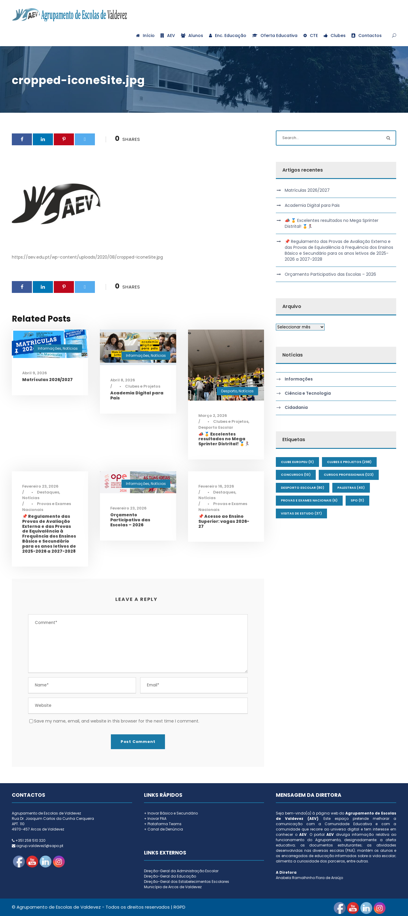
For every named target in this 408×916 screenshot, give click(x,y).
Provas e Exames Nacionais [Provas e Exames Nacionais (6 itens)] (309, 500)
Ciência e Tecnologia (308, 393)
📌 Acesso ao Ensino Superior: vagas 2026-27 (223, 521)
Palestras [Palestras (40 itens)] (351, 487)
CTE (310, 35)
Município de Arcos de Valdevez (173, 886)
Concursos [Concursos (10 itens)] (296, 474)
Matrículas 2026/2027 (47, 380)
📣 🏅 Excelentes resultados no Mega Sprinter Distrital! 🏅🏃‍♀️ (224, 439)
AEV (168, 35)
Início (145, 35)
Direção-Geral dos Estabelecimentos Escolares (186, 881)
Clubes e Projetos (142, 386)
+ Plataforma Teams (163, 823)
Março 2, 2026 (212, 415)
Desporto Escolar (215, 427)
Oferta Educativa (274, 35)
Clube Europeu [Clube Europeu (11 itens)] (297, 461)
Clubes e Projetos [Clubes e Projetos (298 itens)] (349, 461)
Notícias (70, 348)
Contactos (367, 35)
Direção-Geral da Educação (170, 876)
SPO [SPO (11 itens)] (357, 500)
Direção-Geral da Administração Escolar (181, 870)
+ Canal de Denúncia (163, 829)
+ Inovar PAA (155, 818)
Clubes (335, 35)
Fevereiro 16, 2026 (216, 486)
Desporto (229, 391)
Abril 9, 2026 (34, 373)
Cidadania (296, 408)
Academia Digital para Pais (136, 395)
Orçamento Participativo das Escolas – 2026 (130, 520)
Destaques (48, 492)
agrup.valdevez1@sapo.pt (39, 845)
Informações (49, 348)
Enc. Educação (227, 35)
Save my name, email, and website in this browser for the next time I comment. (116, 721)
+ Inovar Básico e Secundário (171, 813)
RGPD (179, 907)
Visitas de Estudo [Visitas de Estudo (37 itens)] (301, 513)
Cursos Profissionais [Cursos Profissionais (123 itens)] (349, 474)
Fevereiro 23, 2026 (40, 486)
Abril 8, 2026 (122, 380)
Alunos (192, 35)
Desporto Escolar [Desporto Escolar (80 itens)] (302, 487)
